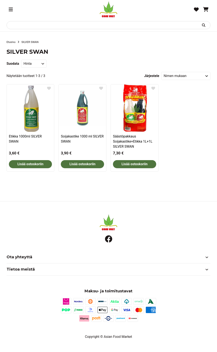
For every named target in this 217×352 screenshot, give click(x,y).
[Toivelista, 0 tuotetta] (196, 10)
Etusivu (11, 42)
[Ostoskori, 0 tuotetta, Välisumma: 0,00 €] (205, 10)
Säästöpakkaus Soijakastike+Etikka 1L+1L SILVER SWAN (132, 141)
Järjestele (151, 76)
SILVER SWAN (30, 42)
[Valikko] (11, 10)
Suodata (13, 64)
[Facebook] (108, 239)
